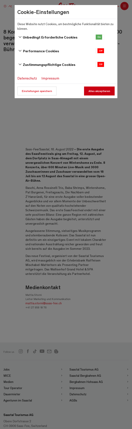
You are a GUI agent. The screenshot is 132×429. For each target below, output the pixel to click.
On (99, 37)
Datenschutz (27, 78)
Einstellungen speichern (37, 91)
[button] (100, 37)
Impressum (50, 78)
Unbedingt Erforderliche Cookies (47, 37)
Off (100, 50)
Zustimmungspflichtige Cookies (46, 64)
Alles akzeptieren (99, 91)
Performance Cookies (38, 51)
